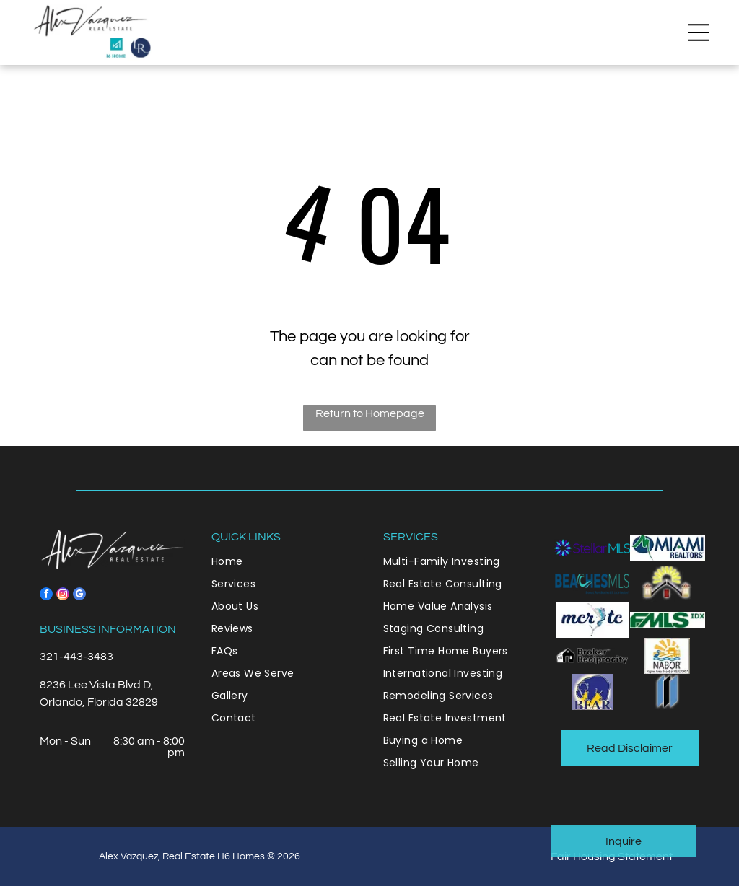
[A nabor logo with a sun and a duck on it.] (667, 656)
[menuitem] (284, 562)
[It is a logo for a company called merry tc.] (591, 620)
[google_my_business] (79, 595)
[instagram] (62, 595)
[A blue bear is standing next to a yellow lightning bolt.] (591, 692)
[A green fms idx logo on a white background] (667, 620)
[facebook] (46, 595)
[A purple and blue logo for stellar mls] (591, 548)
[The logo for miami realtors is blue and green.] (667, 548)
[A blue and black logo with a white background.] (667, 692)
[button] (698, 32)
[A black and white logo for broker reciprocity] (591, 656)
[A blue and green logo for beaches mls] (591, 584)
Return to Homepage (369, 413)
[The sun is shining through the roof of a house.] (667, 584)
